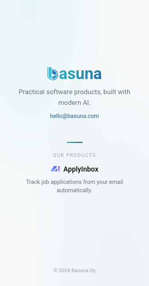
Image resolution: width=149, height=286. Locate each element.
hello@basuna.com (74, 116)
